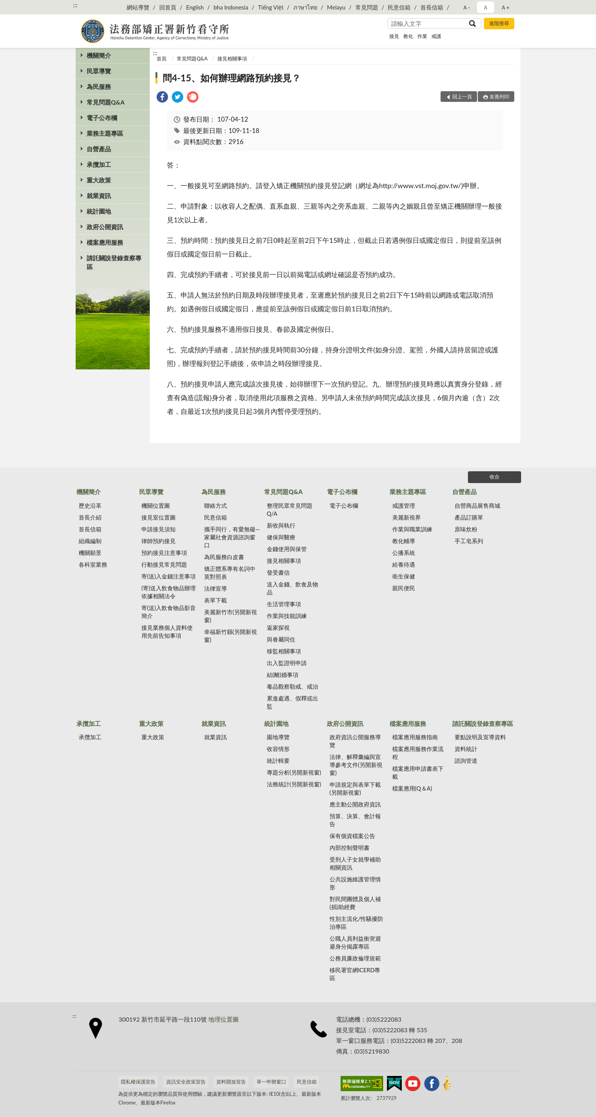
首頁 (161, 58)
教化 (408, 36)
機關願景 (90, 552)
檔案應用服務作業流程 (418, 752)
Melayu (336, 7)
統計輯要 (278, 760)
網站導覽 (138, 7)
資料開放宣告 (231, 1082)
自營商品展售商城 (477, 505)
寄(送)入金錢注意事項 (168, 576)
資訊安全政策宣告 (186, 1082)
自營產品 (99, 148)
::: (75, 4)
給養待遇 (403, 564)
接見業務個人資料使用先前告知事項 (167, 631)
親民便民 (403, 588)
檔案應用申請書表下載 (418, 772)
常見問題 (366, 7)
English (195, 7)
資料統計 (466, 748)
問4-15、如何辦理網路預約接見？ (232, 77)
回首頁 (167, 7)
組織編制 (90, 540)
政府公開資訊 (105, 226)
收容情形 (278, 748)
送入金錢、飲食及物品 (292, 588)
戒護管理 (403, 505)
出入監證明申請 (287, 662)
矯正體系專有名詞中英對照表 (229, 572)
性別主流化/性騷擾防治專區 (357, 922)
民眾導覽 (99, 70)
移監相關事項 (284, 651)
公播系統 (403, 552)
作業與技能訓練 (287, 615)
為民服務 (99, 86)
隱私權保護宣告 (138, 1082)
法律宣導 (215, 588)
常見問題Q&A (106, 102)
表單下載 (215, 600)
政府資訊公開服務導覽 (355, 741)
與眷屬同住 (281, 639)
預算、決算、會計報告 (355, 820)
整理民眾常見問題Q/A (289, 509)
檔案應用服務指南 (415, 737)
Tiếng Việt (271, 7)
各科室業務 (93, 564)
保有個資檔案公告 (352, 835)
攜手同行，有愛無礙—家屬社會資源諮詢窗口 (232, 537)
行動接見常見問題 (164, 564)
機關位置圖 (155, 505)
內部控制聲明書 (349, 847)
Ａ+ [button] (505, 7)
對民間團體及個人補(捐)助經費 (355, 902)
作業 (422, 36)
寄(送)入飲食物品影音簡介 (168, 611)
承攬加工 (99, 164)
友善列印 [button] (499, 96)
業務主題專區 (105, 133)
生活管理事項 (284, 603)
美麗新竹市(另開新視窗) (230, 615)
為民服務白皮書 (224, 556)
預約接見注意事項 (164, 552)
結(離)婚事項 (282, 674)
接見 (394, 36)
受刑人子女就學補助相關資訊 (355, 863)
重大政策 (99, 180)
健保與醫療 (281, 537)
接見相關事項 (232, 58)
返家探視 (278, 627)
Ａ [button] (485, 7)
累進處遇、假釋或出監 (292, 702)
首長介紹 (90, 517)
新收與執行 (281, 525)
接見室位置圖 (158, 517)
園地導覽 (278, 737)
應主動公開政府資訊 (355, 804)
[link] (162, 98)
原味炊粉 (466, 529)
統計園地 (99, 211)
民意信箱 (399, 7)
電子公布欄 (102, 117)
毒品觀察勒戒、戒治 (292, 686)
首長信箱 (431, 7)
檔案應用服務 (105, 242)
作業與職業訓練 (412, 529)
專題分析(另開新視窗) (294, 772)
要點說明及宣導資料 (480, 737)
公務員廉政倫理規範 (355, 958)
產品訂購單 (469, 517)
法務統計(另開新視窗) (294, 784)
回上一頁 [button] (462, 96)
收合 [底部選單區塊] (494, 477)
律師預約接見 (158, 540)
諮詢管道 (466, 760)
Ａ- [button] (466, 7)
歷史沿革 (90, 505)
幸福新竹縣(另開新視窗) (230, 635)
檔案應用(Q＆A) (412, 788)
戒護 (436, 36)
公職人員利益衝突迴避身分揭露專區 (355, 942)
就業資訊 (99, 195)
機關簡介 (99, 55)
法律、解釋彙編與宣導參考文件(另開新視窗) (356, 764)
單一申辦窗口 (271, 1082)
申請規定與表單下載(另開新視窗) (355, 788)
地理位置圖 (223, 1019)
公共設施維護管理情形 (355, 883)
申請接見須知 (158, 529)
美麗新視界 (406, 517)
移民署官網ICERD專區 (355, 973)
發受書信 (278, 572)
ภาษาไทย (305, 7)
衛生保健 (403, 576)
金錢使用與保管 (287, 548)
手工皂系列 (469, 540)
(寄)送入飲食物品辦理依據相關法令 (168, 592)
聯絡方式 (215, 505)
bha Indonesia (231, 7)
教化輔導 (403, 540)
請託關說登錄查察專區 (114, 262)
